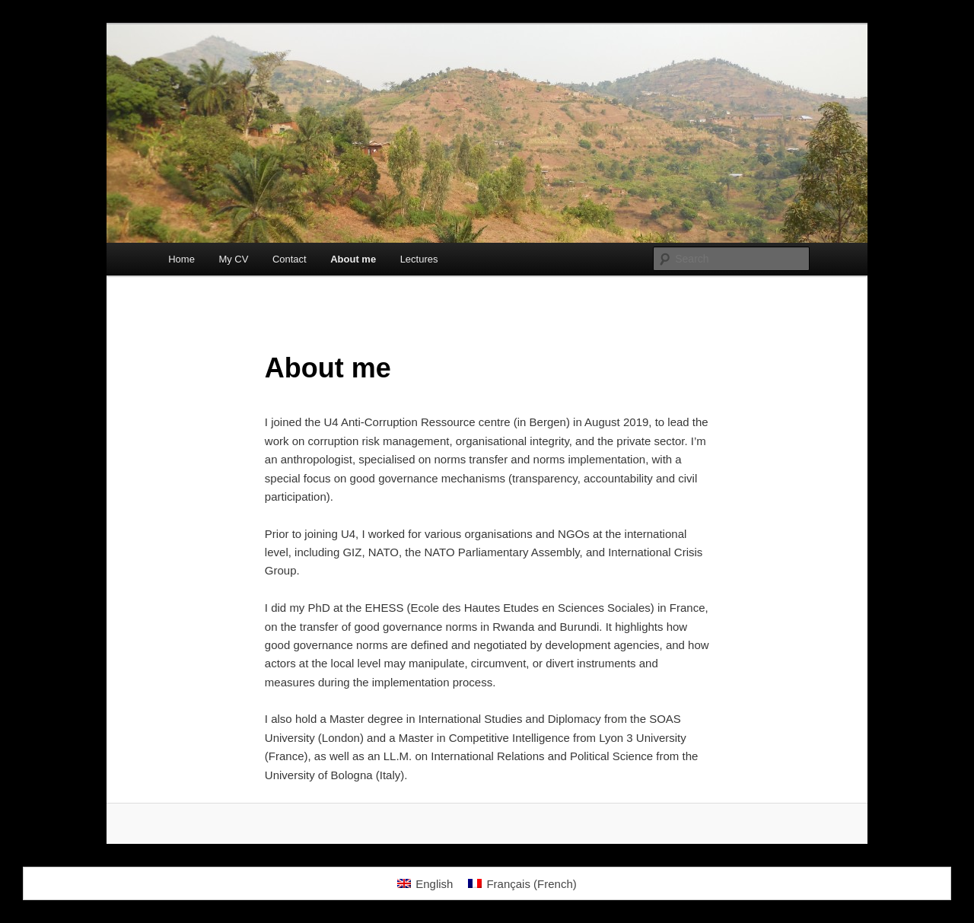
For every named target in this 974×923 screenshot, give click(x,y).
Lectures (419, 259)
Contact (289, 259)
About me (353, 259)
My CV (233, 259)
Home (181, 259)
